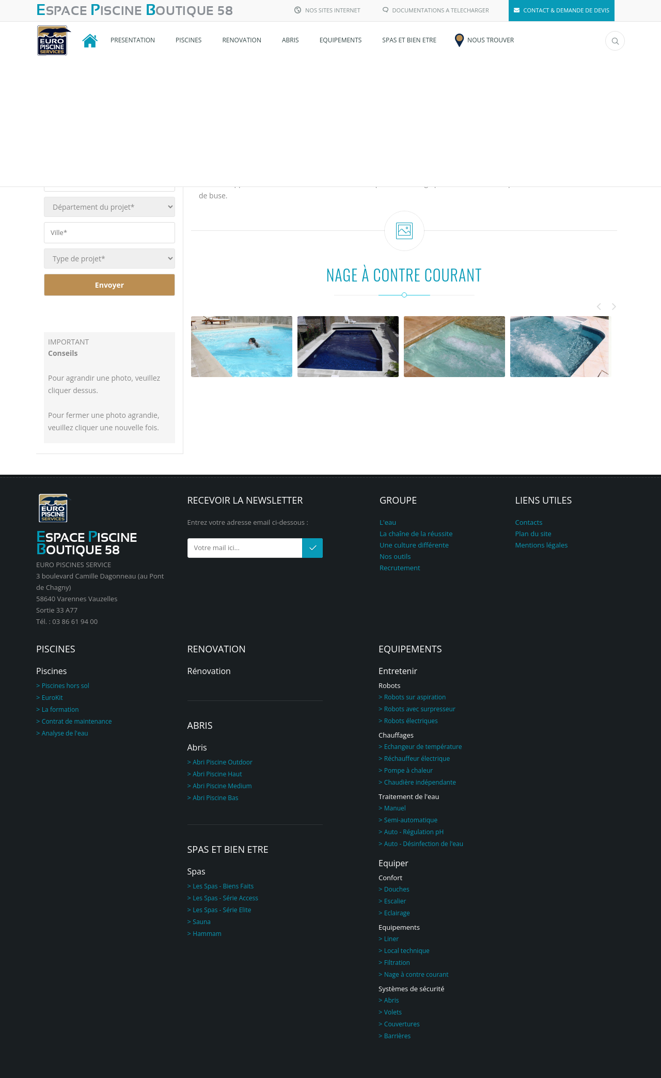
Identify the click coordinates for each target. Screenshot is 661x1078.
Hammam (207, 933)
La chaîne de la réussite (416, 533)
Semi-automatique (410, 820)
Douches (397, 889)
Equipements (399, 927)
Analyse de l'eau (65, 733)
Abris (197, 747)
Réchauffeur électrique (417, 758)
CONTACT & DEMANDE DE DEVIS (561, 10)
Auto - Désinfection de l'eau (423, 843)
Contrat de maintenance (77, 721)
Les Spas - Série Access (225, 898)
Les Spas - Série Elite (222, 909)
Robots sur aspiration (415, 697)
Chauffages (396, 735)
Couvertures (402, 1024)
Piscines (51, 671)
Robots (389, 685)
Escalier (395, 901)
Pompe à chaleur (408, 770)
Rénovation (209, 671)
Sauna (202, 921)
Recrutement (400, 567)
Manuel (395, 808)
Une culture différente (414, 545)
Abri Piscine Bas (215, 797)
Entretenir (398, 671)
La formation (60, 709)
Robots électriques (411, 720)
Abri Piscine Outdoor (223, 762)
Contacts (529, 522)
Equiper (393, 863)
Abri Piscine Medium (222, 786)
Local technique (407, 950)
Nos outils (395, 556)
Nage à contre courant (416, 974)
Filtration (397, 962)
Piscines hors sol (65, 685)
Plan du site (533, 533)
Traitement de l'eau (409, 796)
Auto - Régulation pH (414, 831)
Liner (391, 938)
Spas (196, 871)
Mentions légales (541, 545)
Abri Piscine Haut (217, 774)
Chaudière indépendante (420, 782)
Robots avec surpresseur (419, 709)
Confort (390, 877)
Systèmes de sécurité (412, 988)
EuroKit (52, 697)
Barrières (397, 1036)
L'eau (388, 522)
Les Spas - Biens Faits (223, 886)
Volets (393, 1012)
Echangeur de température (423, 746)
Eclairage (397, 913)
